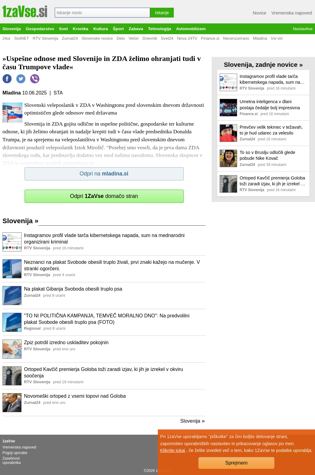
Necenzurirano (236, 38)
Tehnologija (159, 28)
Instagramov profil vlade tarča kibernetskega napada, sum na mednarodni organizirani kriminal (104, 238)
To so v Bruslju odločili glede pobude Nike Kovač (267, 155)
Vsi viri (277, 38)
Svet (63, 28)
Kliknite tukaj (172, 450)
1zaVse (8, 441)
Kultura (100, 28)
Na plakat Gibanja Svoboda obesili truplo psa (73, 289)
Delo (121, 38)
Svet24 (167, 38)
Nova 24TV (187, 38)
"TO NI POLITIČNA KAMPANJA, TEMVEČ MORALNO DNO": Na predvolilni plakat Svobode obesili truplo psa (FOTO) (106, 319)
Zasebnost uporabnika (11, 460)
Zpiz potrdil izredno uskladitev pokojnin (66, 342)
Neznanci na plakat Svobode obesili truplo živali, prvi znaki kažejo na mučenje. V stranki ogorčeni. (112, 265)
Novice (259, 12)
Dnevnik (149, 38)
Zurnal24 (70, 38)
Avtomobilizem (190, 28)
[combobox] (102, 13)
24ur (6, 38)
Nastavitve (303, 28)
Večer (134, 38)
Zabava (136, 28)
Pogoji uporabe (14, 453)
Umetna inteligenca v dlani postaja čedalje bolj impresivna (270, 104)
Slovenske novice (97, 38)
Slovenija (11, 28)
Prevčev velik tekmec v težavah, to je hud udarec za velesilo (271, 130)
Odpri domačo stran (104, 196)
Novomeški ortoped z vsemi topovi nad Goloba (75, 396)
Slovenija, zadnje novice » (263, 64)
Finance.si (210, 38)
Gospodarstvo (40, 28)
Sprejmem (236, 462)
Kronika (81, 28)
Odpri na (104, 174)
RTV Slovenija (45, 38)
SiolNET (21, 38)
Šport (118, 28)
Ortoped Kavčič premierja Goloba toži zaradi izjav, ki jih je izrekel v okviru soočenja (103, 372)
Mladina (260, 38)
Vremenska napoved (292, 12)
